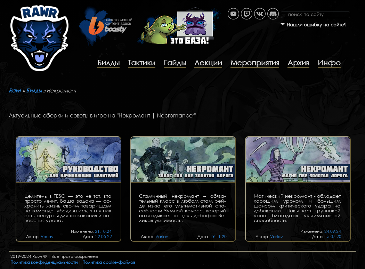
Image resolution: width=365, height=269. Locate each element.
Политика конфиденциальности (44, 262)
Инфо (329, 62)
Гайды (175, 62)
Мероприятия (254, 62)
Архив (298, 62)
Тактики (141, 62)
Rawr (15, 90)
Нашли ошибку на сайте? (317, 25)
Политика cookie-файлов (108, 262)
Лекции (208, 62)
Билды (108, 62)
